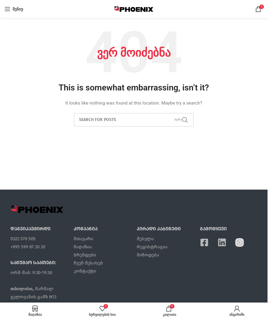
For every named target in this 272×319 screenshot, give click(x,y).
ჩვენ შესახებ (88, 263)
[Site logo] (134, 8)
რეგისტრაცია (152, 247)
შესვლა (145, 238)
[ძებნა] (134, 120)
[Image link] (37, 208)
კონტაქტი (85, 271)
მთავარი (83, 238)
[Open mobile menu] (13, 9)
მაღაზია (83, 247)
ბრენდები (85, 255)
